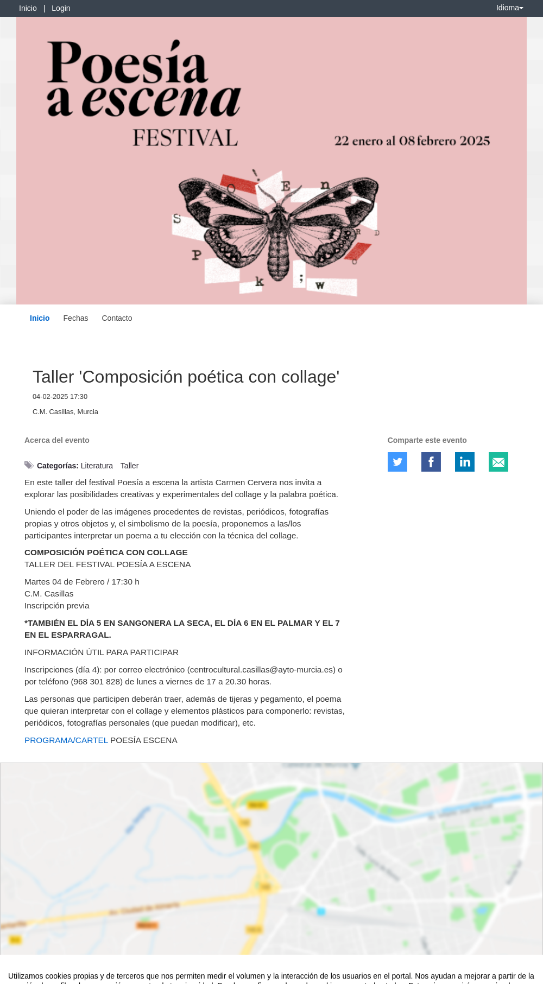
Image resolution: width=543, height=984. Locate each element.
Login (61, 8)
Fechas (76, 318)
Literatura (97, 465)
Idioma (509, 7)
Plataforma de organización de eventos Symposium (277, 973)
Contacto (117, 318)
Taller (129, 465)
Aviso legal (24, 973)
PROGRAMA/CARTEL (66, 740)
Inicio (28, 8)
